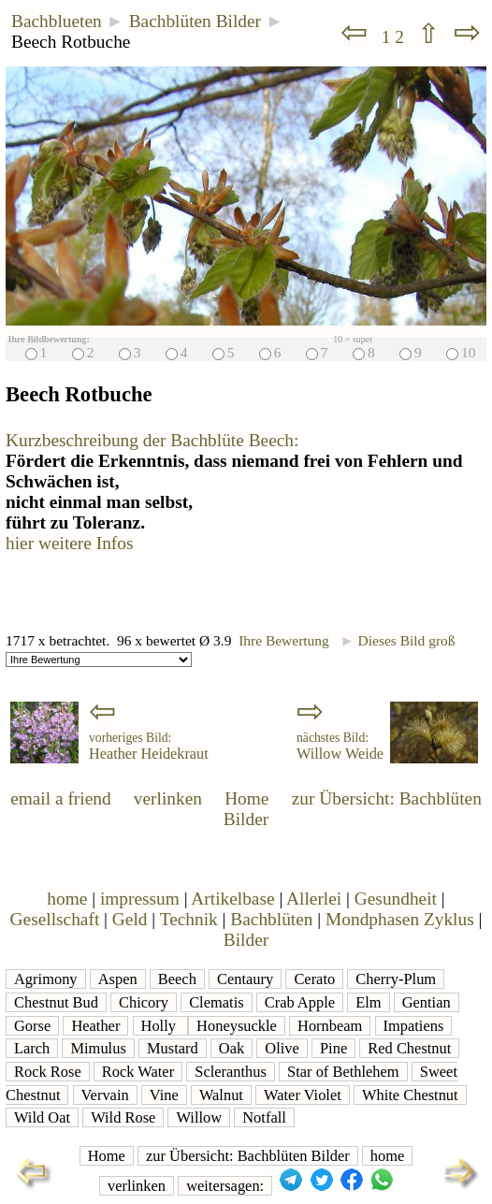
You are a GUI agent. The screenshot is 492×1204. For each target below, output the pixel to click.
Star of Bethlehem (343, 1072)
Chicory (143, 1002)
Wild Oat (42, 1117)
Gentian (426, 1002)
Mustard (172, 1048)
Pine (333, 1048)
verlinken (168, 798)
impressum (140, 898)
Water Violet (302, 1095)
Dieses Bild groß (397, 640)
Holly (161, 1026)
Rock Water (138, 1072)
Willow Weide (340, 746)
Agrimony (46, 979)
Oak (231, 1048)
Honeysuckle (236, 1026)
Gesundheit (396, 898)
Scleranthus (231, 1072)
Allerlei (313, 898)
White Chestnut (410, 1095)
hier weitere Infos (70, 543)
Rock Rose (47, 1072)
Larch (32, 1048)
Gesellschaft (55, 919)
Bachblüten (271, 919)
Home (246, 798)
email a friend (60, 798)
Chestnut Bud (56, 1002)
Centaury (245, 979)
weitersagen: (225, 1186)
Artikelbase (232, 898)
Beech (177, 979)
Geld (130, 919)
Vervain (105, 1095)
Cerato (314, 979)
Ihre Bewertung (284, 640)
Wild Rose (123, 1117)
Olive (282, 1048)
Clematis (216, 1002)
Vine (164, 1095)
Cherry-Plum (395, 979)
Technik (189, 919)
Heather (95, 1026)
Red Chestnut (409, 1048)
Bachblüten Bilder (195, 21)
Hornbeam (329, 1026)
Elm (368, 1002)
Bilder (246, 940)
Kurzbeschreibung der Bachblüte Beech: (152, 440)
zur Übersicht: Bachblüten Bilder (248, 1156)
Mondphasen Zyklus (400, 919)
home (67, 898)
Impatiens (413, 1026)
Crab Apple (300, 1002)
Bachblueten (56, 21)
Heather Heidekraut (149, 746)
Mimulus (97, 1048)
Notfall (264, 1117)
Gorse (32, 1026)
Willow (199, 1117)
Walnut (221, 1095)
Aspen (117, 979)
